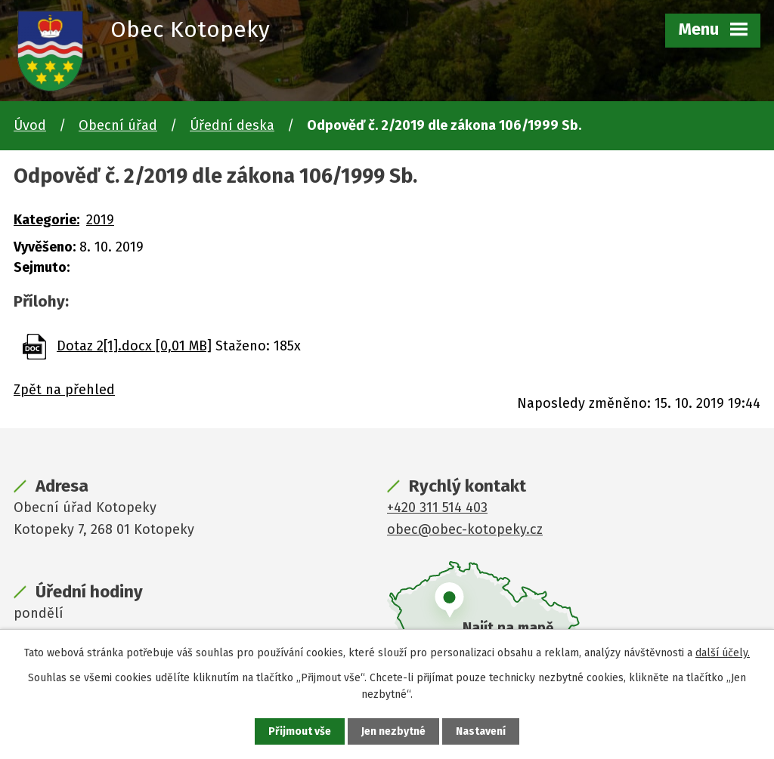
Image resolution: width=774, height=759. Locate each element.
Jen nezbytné (393, 731)
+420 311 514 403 (437, 507)
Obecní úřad (118, 125)
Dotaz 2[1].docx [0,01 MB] (134, 346)
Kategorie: (46, 219)
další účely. (722, 652)
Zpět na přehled (64, 389)
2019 (100, 219)
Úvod (30, 125)
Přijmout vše (299, 731)
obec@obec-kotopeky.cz (465, 529)
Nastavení (481, 731)
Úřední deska (232, 125)
